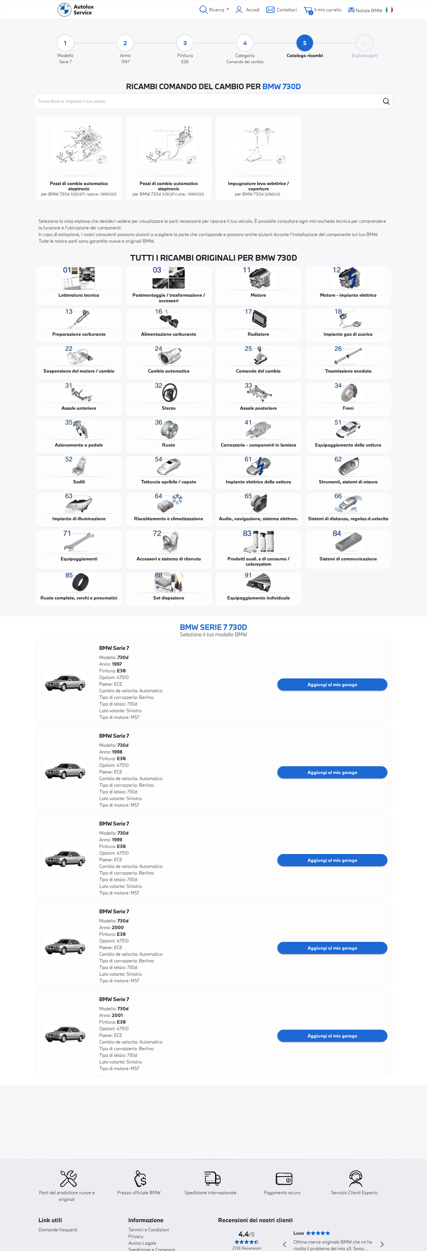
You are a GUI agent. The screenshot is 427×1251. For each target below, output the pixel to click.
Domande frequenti (58, 1229)
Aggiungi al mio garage (332, 684)
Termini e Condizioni (148, 1229)
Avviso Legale (142, 1243)
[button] (65, 682)
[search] (386, 101)
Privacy (135, 1236)
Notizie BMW (365, 9)
